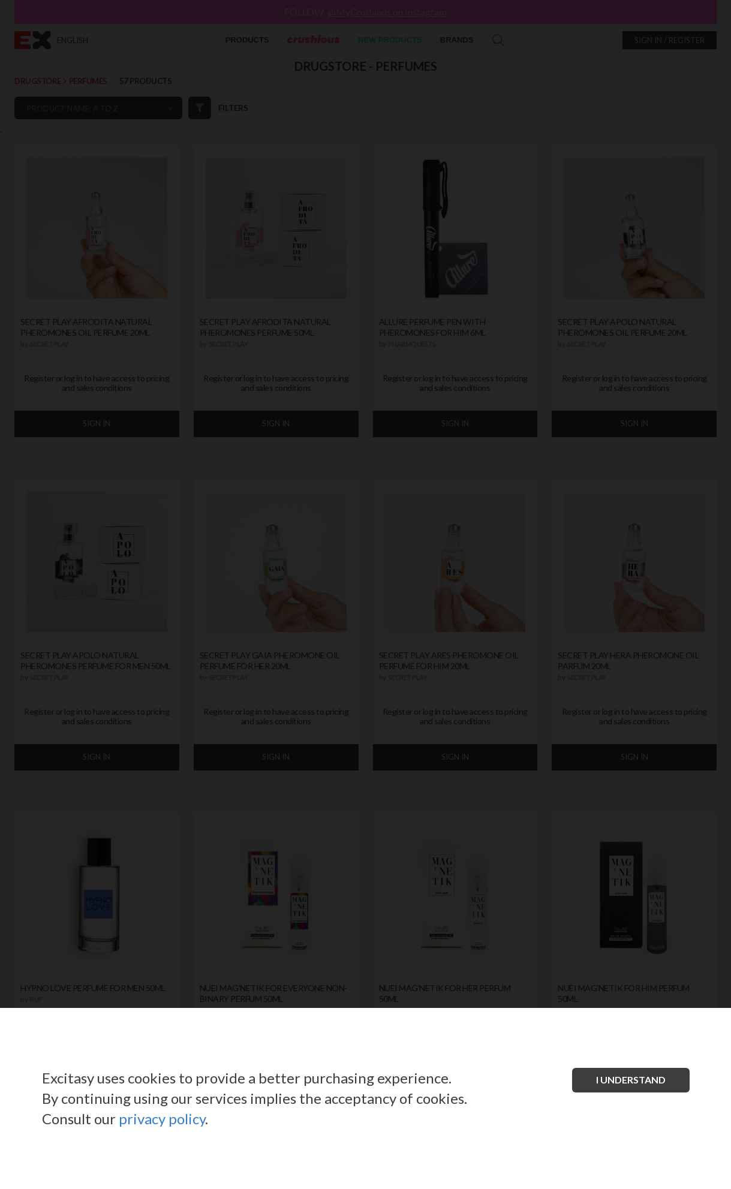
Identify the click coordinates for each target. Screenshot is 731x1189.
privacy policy (162, 1118)
